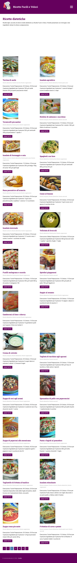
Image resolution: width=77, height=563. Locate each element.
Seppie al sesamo (47, 292)
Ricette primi (15, 124)
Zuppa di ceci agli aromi (13, 398)
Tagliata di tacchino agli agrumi (54, 356)
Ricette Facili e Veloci (25, 6)
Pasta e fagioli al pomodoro (52, 440)
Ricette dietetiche (7, 82)
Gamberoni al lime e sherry (15, 314)
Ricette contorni (44, 82)
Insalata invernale (11, 228)
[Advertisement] (38, 41)
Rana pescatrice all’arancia (15, 190)
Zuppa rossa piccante (12, 526)
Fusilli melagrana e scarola (15, 272)
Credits (20, 557)
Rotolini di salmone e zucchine (53, 117)
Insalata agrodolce (48, 80)
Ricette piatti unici (63, 82)
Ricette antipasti (44, 119)
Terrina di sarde (10, 80)
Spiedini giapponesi (48, 272)
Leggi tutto (7, 94)
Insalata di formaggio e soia (15, 155)
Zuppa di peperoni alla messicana (18, 440)
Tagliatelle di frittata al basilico (17, 482)
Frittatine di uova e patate (51, 526)
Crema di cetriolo (10, 352)
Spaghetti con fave (48, 156)
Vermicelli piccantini (12, 122)
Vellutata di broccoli (49, 230)
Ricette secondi (16, 82)
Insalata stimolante (48, 482)
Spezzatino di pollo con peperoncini (56, 398)
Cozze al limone (47, 193)
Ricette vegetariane (26, 82)
